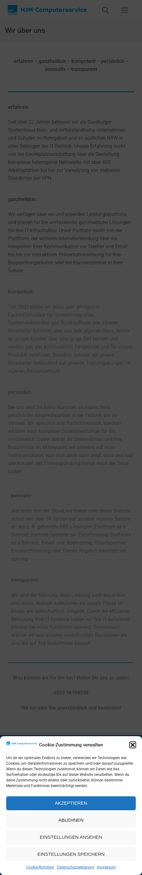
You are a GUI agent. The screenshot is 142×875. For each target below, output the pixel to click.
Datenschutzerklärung (75, 867)
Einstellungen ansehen (71, 837)
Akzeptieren (71, 803)
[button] (133, 745)
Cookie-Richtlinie (40, 867)
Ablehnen (71, 820)
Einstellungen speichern (71, 854)
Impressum (106, 867)
